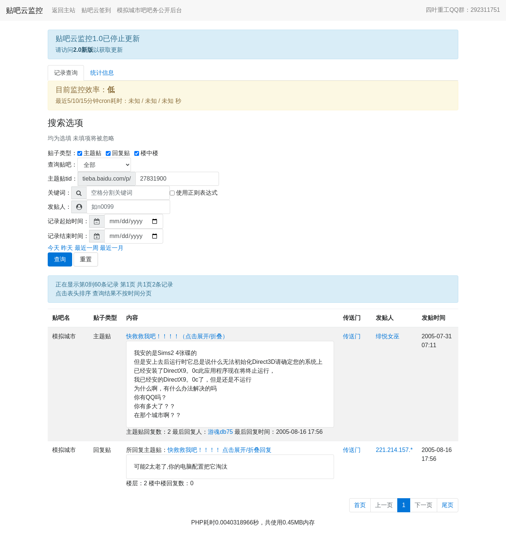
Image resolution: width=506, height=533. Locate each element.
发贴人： (59, 207)
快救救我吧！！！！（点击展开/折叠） (177, 336)
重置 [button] (86, 259)
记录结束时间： (68, 236)
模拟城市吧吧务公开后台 (149, 10)
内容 (132, 318)
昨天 (67, 248)
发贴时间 (433, 318)
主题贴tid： (63, 178)
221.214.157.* (394, 450)
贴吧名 (61, 318)
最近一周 (86, 248)
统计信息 (102, 73)
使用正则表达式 (193, 193)
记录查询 (66, 73)
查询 (60, 259)
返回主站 (63, 10)
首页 (360, 505)
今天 (54, 248)
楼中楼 (146, 153)
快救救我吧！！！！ (194, 450)
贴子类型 (105, 318)
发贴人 (385, 318)
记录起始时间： (68, 221)
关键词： (59, 193)
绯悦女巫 (387, 336)
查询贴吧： (62, 164)
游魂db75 (220, 432)
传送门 (352, 318)
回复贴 (118, 153)
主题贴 (89, 153)
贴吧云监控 (24, 10)
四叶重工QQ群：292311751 (463, 10)
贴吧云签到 (96, 10)
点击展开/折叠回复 (246, 450)
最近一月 (112, 248)
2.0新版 (83, 50)
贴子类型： (62, 153)
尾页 (447, 505)
